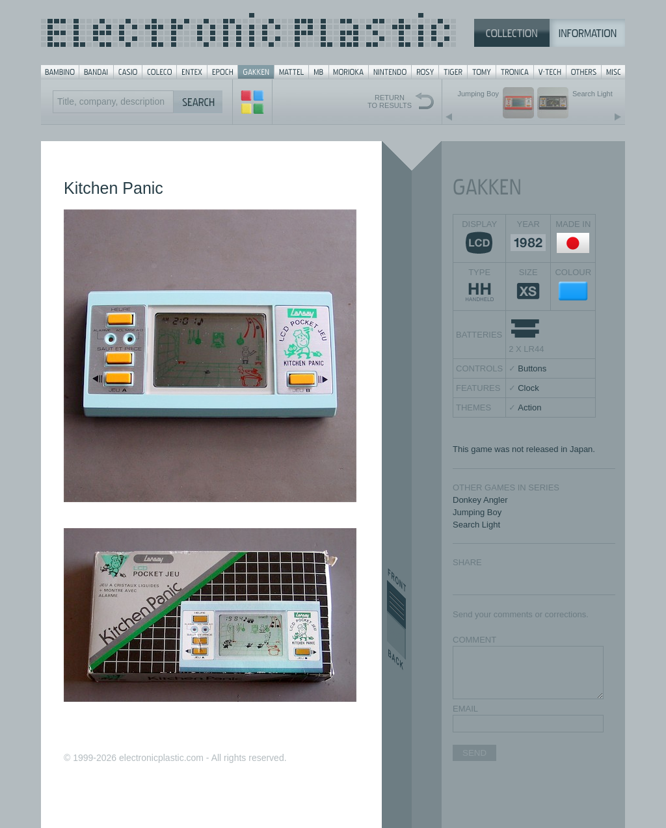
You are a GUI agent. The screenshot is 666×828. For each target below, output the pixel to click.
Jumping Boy (477, 512)
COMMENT (474, 640)
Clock (528, 388)
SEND (474, 753)
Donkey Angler (480, 500)
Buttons (532, 368)
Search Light (476, 524)
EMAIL (465, 709)
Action (529, 407)
